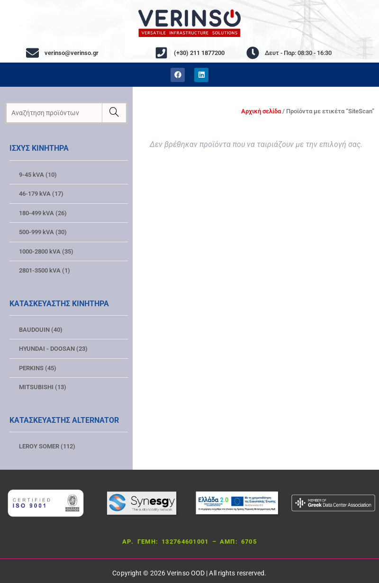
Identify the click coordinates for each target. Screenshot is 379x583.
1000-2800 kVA (46, 251)
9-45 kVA (38, 174)
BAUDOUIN (41, 329)
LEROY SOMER (47, 446)
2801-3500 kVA (44, 270)
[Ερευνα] (114, 112)
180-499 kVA (43, 213)
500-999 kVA (43, 232)
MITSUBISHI (42, 387)
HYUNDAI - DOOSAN (53, 348)
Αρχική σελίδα (261, 111)
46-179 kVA (41, 193)
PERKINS (37, 368)
